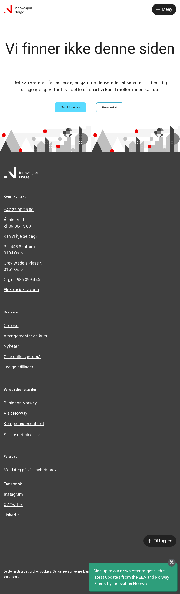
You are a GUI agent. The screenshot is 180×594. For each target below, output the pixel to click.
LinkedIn (12, 514)
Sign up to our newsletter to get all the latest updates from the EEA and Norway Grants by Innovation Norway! (131, 577)
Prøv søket (109, 107)
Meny (164, 9)
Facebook (13, 483)
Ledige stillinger (19, 366)
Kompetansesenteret (24, 423)
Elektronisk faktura (21, 289)
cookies (45, 571)
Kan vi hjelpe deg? (21, 236)
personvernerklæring (78, 571)
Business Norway (20, 402)
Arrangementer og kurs (25, 335)
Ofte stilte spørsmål (22, 356)
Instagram (13, 494)
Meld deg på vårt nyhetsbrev (30, 469)
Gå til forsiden (70, 107)
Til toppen (159, 540)
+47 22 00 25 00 (19, 209)
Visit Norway (15, 413)
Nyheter (11, 346)
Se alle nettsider (22, 434)
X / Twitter (13, 504)
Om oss (11, 325)
